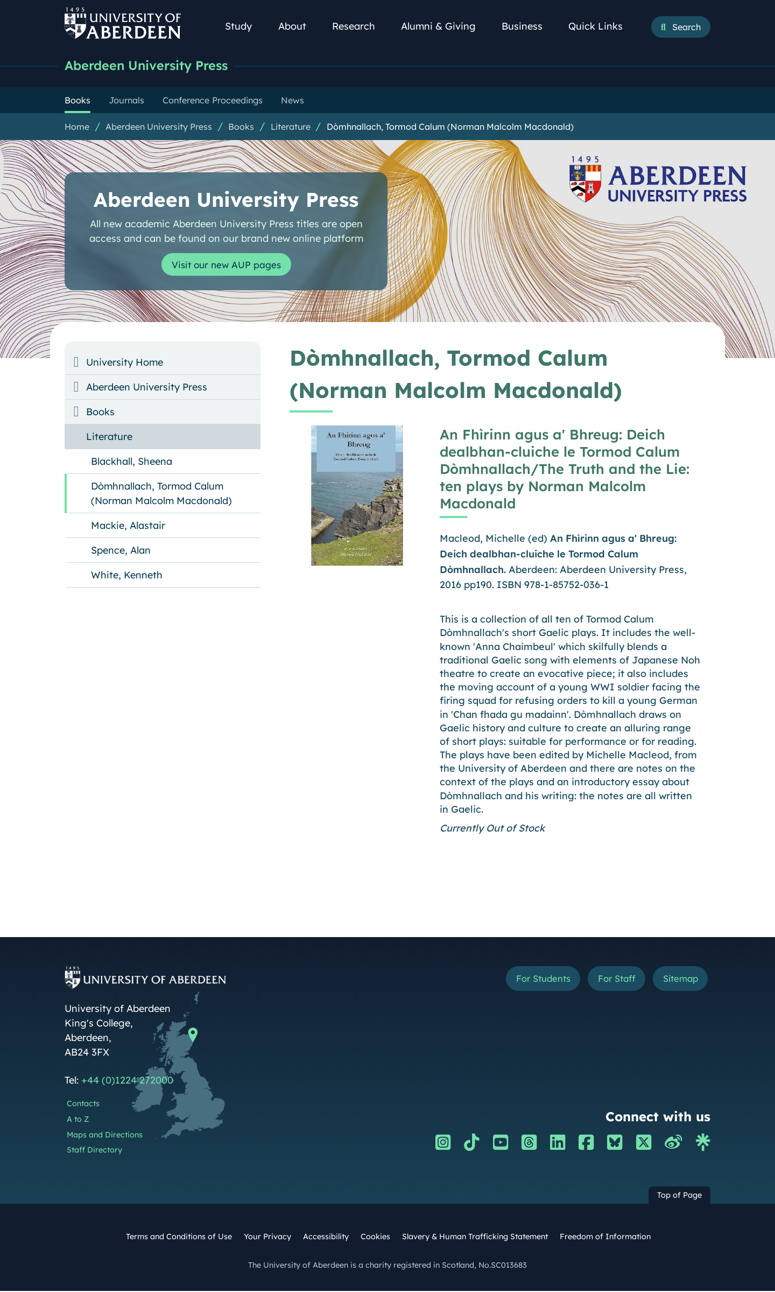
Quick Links (601, 26)
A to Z (78, 1120)
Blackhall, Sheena (131, 462)
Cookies (375, 1237)
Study (244, 26)
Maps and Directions (105, 1136)
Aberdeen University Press (154, 66)
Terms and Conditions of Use (179, 1237)
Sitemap (678, 980)
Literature (291, 127)
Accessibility (326, 1237)
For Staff (609, 980)
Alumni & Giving (444, 26)
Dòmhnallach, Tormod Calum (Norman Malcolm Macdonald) (450, 127)
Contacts (83, 1104)
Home (77, 127)
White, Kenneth (127, 576)
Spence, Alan (121, 551)
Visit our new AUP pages (226, 266)
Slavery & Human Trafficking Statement (475, 1237)
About (298, 26)
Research (359, 26)
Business (528, 26)
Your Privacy (267, 1237)
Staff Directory (94, 1151)
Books (241, 127)
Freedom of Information (605, 1237)
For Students (529, 980)
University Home (124, 363)
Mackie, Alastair (128, 526)
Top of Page (679, 1196)
